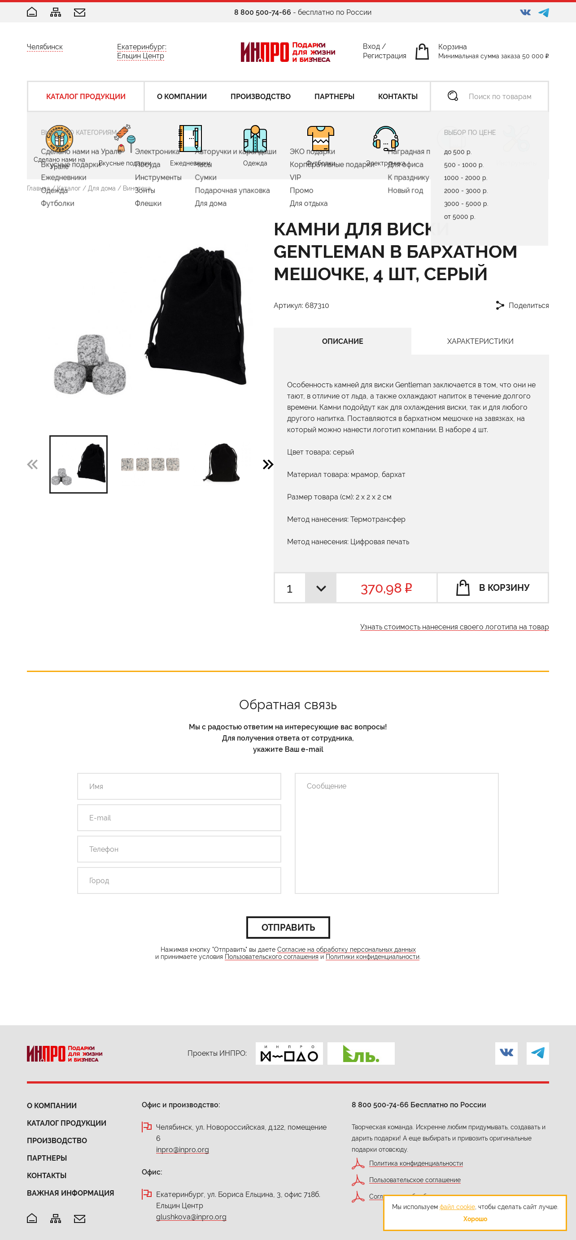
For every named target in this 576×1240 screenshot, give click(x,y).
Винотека (137, 188)
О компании (52, 1105)
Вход (371, 48)
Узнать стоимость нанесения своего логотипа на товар (454, 627)
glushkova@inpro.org (191, 1217)
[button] (268, 464)
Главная (38, 188)
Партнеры (47, 1158)
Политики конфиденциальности (372, 957)
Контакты (46, 1175)
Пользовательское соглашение (415, 1180)
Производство (57, 1140)
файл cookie (457, 1206)
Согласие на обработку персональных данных (346, 949)
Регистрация (384, 57)
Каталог (69, 188)
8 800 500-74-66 (262, 12)
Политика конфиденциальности (416, 1163)
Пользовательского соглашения (272, 957)
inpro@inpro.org (182, 1150)
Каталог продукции (66, 1123)
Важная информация (70, 1193)
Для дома (102, 188)
